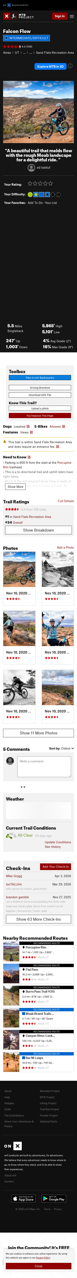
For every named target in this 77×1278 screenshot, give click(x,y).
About (7, 1091)
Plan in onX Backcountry (40, 377)
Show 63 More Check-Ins (38, 919)
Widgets (9, 1103)
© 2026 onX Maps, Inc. (27, 1208)
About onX (10, 1175)
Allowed (55, 426)
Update (58, 842)
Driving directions (40, 387)
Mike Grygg (14, 876)
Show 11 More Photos (38, 732)
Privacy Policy (43, 1257)
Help (7, 1097)
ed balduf (43, 167)
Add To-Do (35, 202)
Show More (15, 486)
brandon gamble (17, 897)
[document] (38, 1260)
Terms (47, 1208)
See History (53, 846)
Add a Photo (65, 547)
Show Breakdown (38, 530)
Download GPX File (40, 395)
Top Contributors (14, 1115)
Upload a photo (40, 408)
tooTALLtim (14, 884)
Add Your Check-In (56, 866)
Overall (18, 522)
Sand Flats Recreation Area (55, 52)
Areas (7, 52)
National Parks (48, 1121)
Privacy (58, 1208)
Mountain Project (50, 1091)
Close (39, 1266)
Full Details (66, 501)
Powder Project (49, 1115)
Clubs (7, 1109)
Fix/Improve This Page (40, 415)
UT (17, 52)
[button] (7, 112)
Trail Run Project (49, 1109)
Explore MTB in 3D (50, 66)
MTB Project (47, 1097)
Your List (51, 202)
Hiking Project (48, 1103)
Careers (9, 1181)
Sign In (60, 16)
